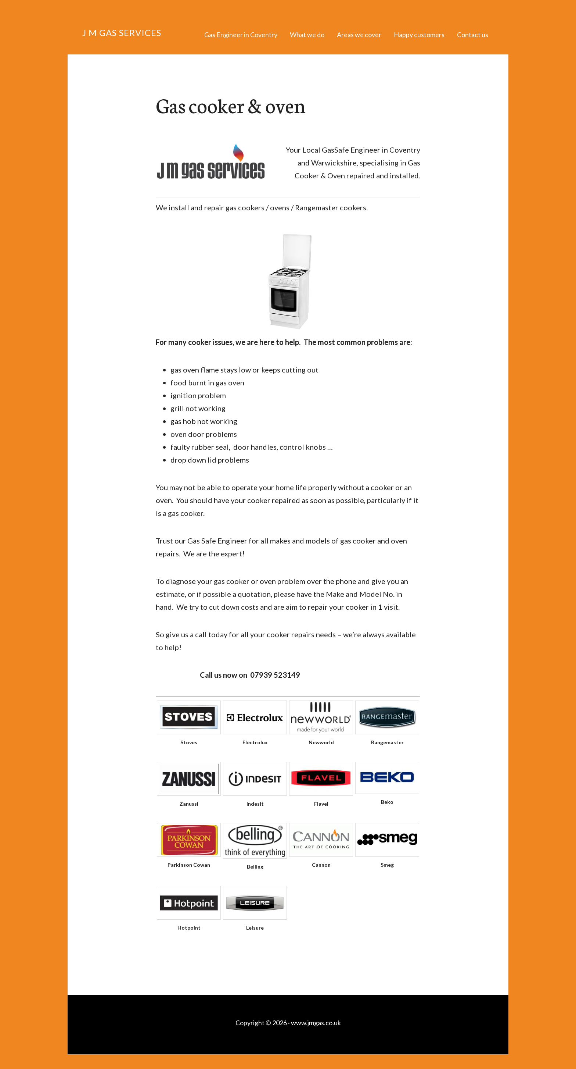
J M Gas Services (121, 32)
